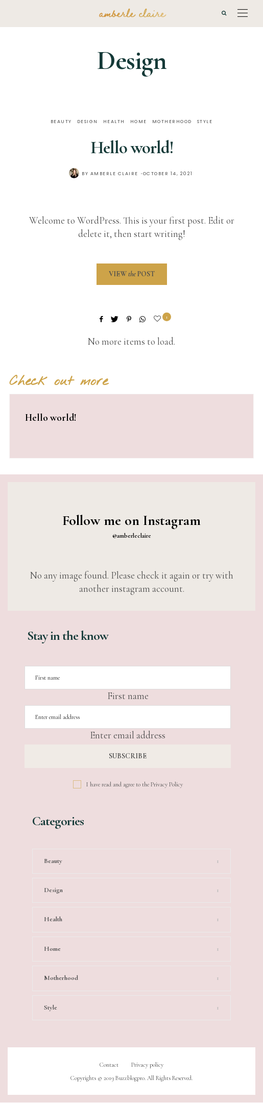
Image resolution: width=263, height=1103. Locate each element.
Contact (109, 1064)
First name (128, 696)
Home (138, 121)
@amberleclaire (131, 535)
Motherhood (172, 121)
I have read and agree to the (134, 784)
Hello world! (131, 147)
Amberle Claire (114, 174)
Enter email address (127, 735)
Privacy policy (147, 1064)
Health (114, 121)
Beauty (61, 121)
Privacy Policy (167, 784)
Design (87, 121)
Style (205, 121)
